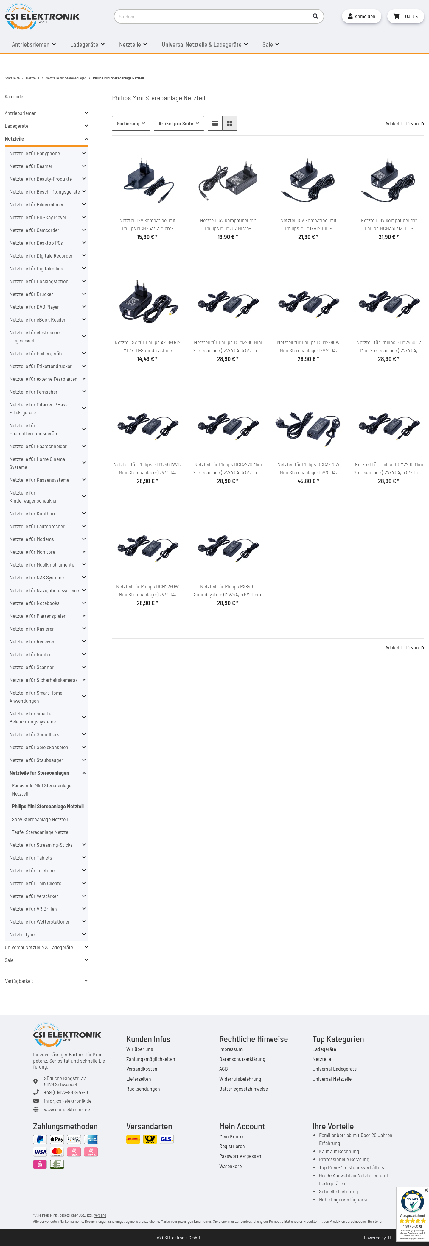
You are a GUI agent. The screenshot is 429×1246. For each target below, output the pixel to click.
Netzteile (14, 138)
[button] (361, 16)
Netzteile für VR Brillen (33, 908)
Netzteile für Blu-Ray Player (38, 217)
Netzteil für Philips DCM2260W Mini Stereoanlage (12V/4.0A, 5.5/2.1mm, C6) (147, 590)
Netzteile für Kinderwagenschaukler (33, 496)
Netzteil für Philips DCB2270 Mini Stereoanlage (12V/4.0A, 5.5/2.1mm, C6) (228, 468)
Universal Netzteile (332, 1078)
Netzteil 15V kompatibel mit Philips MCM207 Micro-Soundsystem (228, 224)
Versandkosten (141, 1068)
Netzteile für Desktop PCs (36, 242)
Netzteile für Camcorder (34, 230)
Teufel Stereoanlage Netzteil (41, 832)
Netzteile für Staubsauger (36, 760)
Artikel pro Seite (175, 123)
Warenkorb (230, 1166)
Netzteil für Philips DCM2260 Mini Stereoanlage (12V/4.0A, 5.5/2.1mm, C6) (389, 468)
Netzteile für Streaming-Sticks (41, 844)
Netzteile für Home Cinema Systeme (37, 463)
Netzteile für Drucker (31, 294)
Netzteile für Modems (32, 539)
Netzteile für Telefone (32, 870)
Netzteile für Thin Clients (35, 883)
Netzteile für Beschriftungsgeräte (45, 191)
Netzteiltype (22, 934)
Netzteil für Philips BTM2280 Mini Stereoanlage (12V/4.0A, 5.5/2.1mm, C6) (228, 346)
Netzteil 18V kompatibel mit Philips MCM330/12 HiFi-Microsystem (389, 224)
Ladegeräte (16, 125)
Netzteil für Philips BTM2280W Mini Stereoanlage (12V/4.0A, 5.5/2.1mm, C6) (308, 346)
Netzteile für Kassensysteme (39, 479)
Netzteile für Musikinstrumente (42, 564)
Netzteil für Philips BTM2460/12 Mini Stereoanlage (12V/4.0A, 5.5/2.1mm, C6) (389, 346)
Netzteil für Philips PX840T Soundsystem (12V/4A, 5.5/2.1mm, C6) (228, 590)
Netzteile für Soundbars (34, 734)
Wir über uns (139, 1049)
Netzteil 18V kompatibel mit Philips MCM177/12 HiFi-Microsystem (308, 224)
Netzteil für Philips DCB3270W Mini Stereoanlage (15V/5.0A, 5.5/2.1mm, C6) (308, 468)
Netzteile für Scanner (32, 667)
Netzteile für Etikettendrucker (41, 366)
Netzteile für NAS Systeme (37, 577)
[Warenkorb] (405, 16)
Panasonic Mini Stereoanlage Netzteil (42, 789)
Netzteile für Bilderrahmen (37, 204)
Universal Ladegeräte (335, 1068)
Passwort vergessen (240, 1156)
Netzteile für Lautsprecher (37, 526)
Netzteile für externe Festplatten (43, 378)
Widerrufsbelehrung (240, 1078)
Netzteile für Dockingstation (39, 281)
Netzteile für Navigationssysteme (44, 590)
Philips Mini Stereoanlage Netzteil (48, 806)
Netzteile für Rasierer (32, 628)
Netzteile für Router (30, 654)
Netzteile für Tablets (31, 857)
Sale (9, 960)
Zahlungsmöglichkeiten (150, 1058)
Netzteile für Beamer (31, 166)
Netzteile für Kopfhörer (34, 513)
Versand (100, 1215)
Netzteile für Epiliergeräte (36, 353)
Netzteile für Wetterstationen (40, 921)
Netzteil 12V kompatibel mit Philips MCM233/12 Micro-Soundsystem (147, 224)
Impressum (231, 1049)
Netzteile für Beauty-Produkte (41, 178)
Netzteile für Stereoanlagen (39, 772)
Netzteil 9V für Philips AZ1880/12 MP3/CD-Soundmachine (148, 346)
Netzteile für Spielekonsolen (39, 747)
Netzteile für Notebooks (35, 603)
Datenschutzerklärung (242, 1058)
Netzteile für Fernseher (33, 391)
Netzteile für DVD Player (34, 306)
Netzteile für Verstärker (34, 896)
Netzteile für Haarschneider (38, 446)
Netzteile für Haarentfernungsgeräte (34, 429)
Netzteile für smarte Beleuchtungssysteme (33, 717)
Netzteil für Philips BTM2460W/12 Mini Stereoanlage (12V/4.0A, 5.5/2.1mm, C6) (148, 468)
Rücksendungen (143, 1088)
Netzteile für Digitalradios (36, 268)
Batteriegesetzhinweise (243, 1088)
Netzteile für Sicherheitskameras (44, 679)
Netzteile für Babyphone (35, 153)
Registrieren (232, 1146)
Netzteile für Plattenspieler (38, 615)
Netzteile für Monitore (32, 551)
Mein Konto (231, 1136)
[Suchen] (211, 16)
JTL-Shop (396, 1237)
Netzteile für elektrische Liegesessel (35, 336)
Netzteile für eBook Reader (38, 319)
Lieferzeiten (138, 1078)
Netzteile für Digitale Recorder (41, 255)
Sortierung (128, 123)
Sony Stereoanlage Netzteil (40, 819)
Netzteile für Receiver (32, 641)
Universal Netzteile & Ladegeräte (39, 947)
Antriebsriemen (21, 113)
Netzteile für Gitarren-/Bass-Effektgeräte (39, 408)
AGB (223, 1068)
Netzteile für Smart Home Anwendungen (36, 696)
